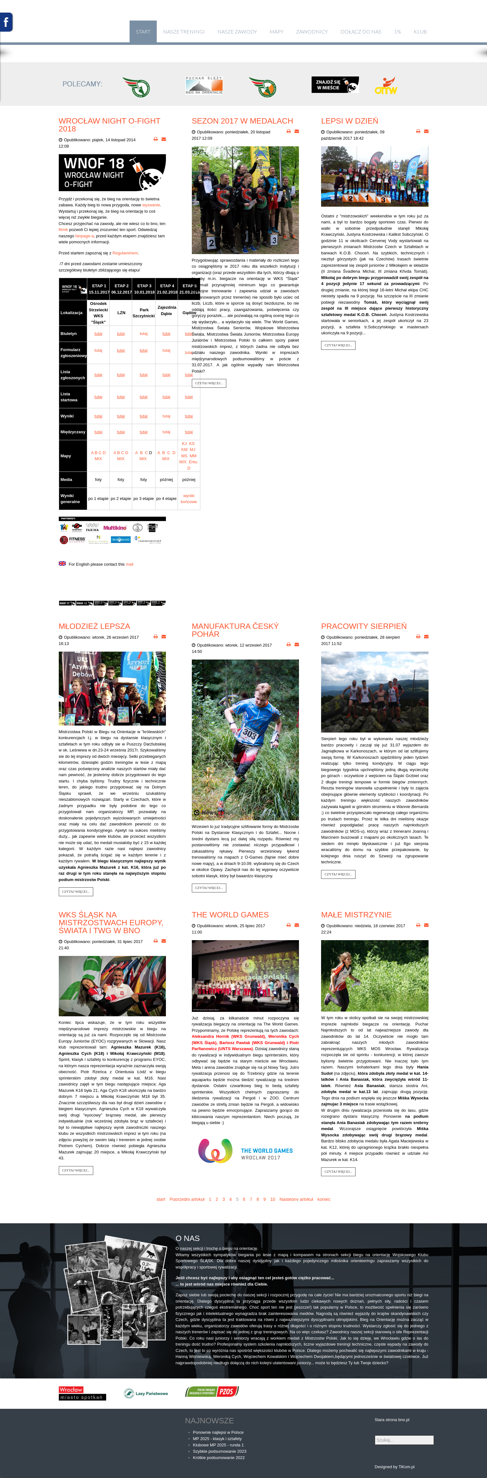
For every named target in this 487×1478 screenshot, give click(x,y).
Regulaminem (125, 253)
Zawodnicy (312, 31)
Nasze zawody (237, 31)
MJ (192, 449)
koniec (324, 1199)
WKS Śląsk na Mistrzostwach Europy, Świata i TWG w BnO (111, 922)
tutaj (144, 333)
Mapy (276, 31)
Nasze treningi (184, 31)
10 (272, 1199)
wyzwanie (151, 205)
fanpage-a (84, 236)
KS (191, 443)
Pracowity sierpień (364, 626)
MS (184, 455)
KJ (184, 443)
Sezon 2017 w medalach (242, 121)
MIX (98, 458)
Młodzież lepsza (94, 626)
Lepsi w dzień (349, 121)
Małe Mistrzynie (356, 914)
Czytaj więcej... (209, 383)
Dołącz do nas (360, 31)
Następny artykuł (296, 1199)
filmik (63, 229)
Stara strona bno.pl (392, 1419)
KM (184, 449)
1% (397, 31)
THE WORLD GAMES (230, 914)
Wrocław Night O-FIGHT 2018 (110, 125)
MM (193, 455)
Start (143, 31)
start (160, 1199)
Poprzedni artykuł (187, 1199)
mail (129, 564)
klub (420, 31)
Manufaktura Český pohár (235, 630)
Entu (193, 461)
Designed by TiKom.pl (395, 1466)
